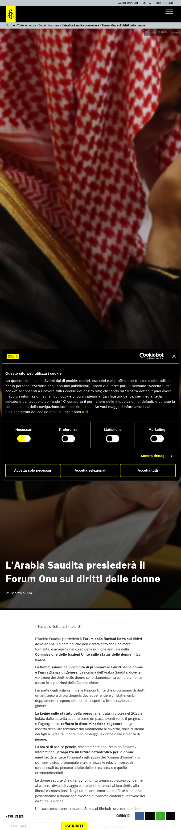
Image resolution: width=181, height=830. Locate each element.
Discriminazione (49, 25)
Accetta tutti (148, 470)
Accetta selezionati (90, 470)
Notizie (10, 25)
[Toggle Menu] (169, 11)
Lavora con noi (127, 3)
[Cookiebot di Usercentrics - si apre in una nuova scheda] (143, 356)
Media (147, 3)
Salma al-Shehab (97, 808)
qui (85, 412)
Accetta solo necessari (33, 470)
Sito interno (164, 3)
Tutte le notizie (26, 25)
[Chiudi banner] (174, 356)
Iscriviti (74, 826)
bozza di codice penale (58, 746)
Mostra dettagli (153, 456)
